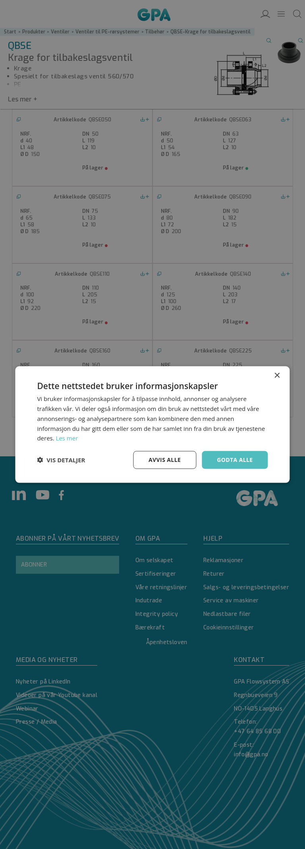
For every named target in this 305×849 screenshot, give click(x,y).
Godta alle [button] (235, 459)
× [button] (277, 376)
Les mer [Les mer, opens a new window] (67, 438)
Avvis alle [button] (165, 459)
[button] (61, 459)
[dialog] (152, 424)
